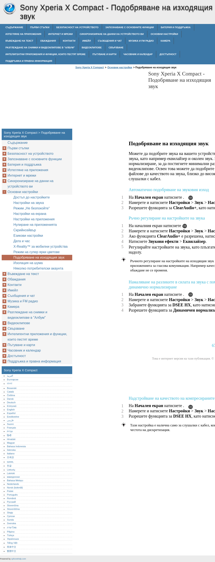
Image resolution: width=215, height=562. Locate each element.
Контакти (69, 41)
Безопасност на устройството (77, 27)
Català (10, 391)
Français (11, 427)
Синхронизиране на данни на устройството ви (112, 34)
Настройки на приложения (34, 219)
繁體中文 (11, 551)
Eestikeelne (13, 416)
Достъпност (168, 54)
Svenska (11, 523)
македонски (13, 477)
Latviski (11, 473)
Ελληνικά (11, 406)
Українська (13, 539)
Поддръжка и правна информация (28, 61)
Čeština (11, 395)
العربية (10, 375)
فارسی (10, 420)
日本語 (10, 457)
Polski (10, 491)
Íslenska (11, 450)
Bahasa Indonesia (16, 446)
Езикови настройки (28, 235)
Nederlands (13, 484)
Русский (11, 502)
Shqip (10, 512)
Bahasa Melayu (15, 480)
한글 (9, 465)
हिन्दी (9, 435)
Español (11, 413)
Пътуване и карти (104, 54)
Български (12, 379)
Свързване (116, 47)
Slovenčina (12, 505)
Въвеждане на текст (19, 41)
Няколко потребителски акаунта (38, 268)
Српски (11, 516)
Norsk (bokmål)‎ (15, 487)
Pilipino (10, 531)
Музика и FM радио (141, 41)
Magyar (11, 443)
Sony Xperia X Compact (9, 8)
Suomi (10, 424)
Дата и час (21, 241)
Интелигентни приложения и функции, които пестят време (45, 54)
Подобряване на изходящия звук (38, 257)
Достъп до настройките (31, 197)
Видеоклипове (92, 47)
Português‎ (12, 494)
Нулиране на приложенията (35, 224)
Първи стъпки (39, 27)
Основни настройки (164, 34)
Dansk (10, 399)
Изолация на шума (28, 263)
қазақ (10, 461)
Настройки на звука (28, 203)
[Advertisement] (109, 100)
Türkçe (10, 535)
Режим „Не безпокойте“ (31, 208)
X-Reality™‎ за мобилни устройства (40, 246)
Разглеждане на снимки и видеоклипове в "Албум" (40, 47)
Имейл (86, 41)
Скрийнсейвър (24, 230)
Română (11, 498)
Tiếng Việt (12, 543)
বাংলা (9, 383)
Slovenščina (13, 509)
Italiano (10, 453)
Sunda (10, 519)
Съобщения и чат (110, 41)
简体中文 (11, 547)
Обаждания (48, 41)
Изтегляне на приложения (23, 34)
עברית (10, 431)
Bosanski (11, 388)
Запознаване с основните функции (129, 27)
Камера (165, 41)
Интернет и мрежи (60, 34)
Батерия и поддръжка (176, 27)
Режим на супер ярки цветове (36, 252)
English (11, 409)
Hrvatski (11, 439)
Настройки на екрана (29, 214)
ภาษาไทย (12, 527)
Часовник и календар (137, 54)
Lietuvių (11, 469)
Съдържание (14, 27)
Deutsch (11, 402)
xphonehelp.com (18, 559)
